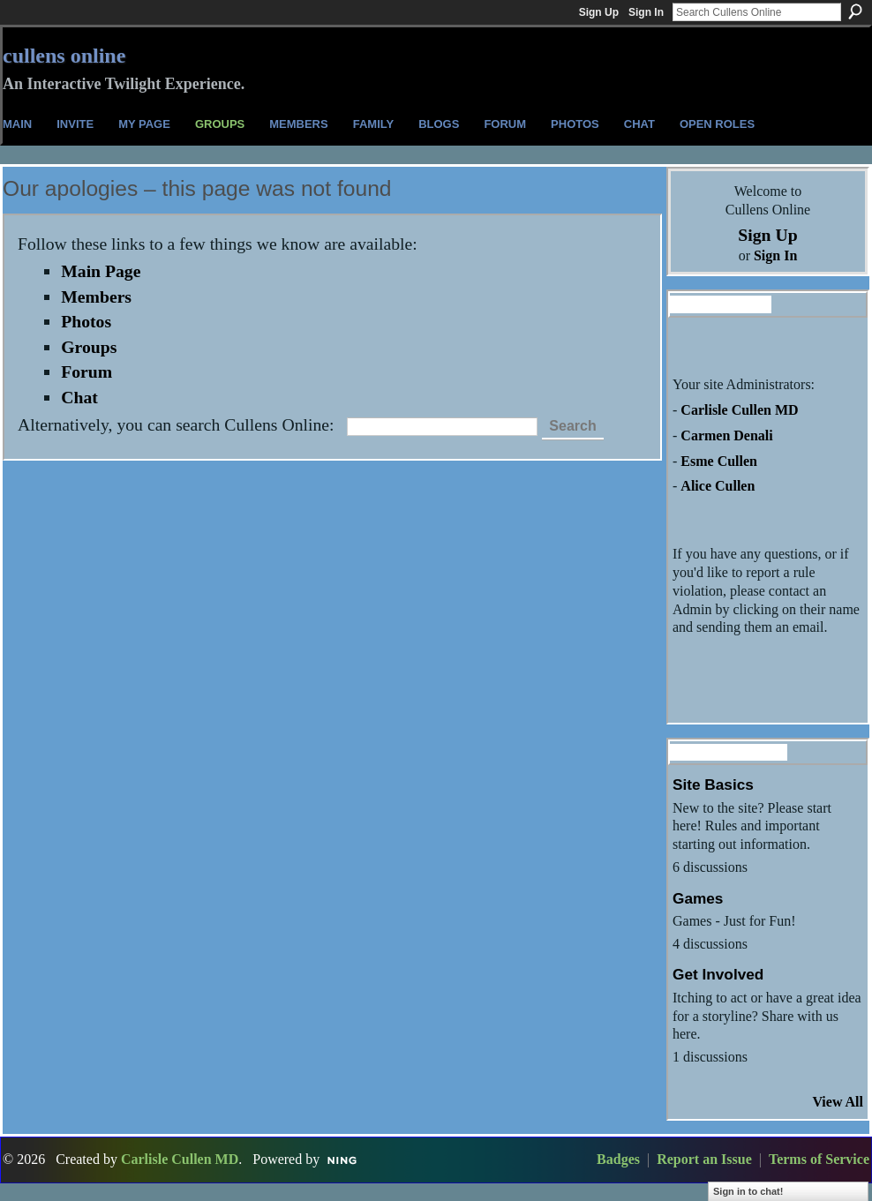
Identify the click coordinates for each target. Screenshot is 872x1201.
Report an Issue (704, 1159)
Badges (618, 1159)
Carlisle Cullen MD (739, 409)
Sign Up (599, 12)
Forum (86, 371)
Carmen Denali (726, 435)
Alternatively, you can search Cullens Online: (176, 424)
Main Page (100, 271)
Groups (89, 347)
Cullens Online (64, 55)
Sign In (646, 12)
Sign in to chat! (748, 1191)
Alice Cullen (717, 485)
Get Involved (718, 974)
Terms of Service (819, 1159)
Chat (79, 397)
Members (96, 296)
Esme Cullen (718, 461)
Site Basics (713, 784)
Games (698, 898)
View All (837, 1101)
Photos (86, 321)
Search (855, 11)
